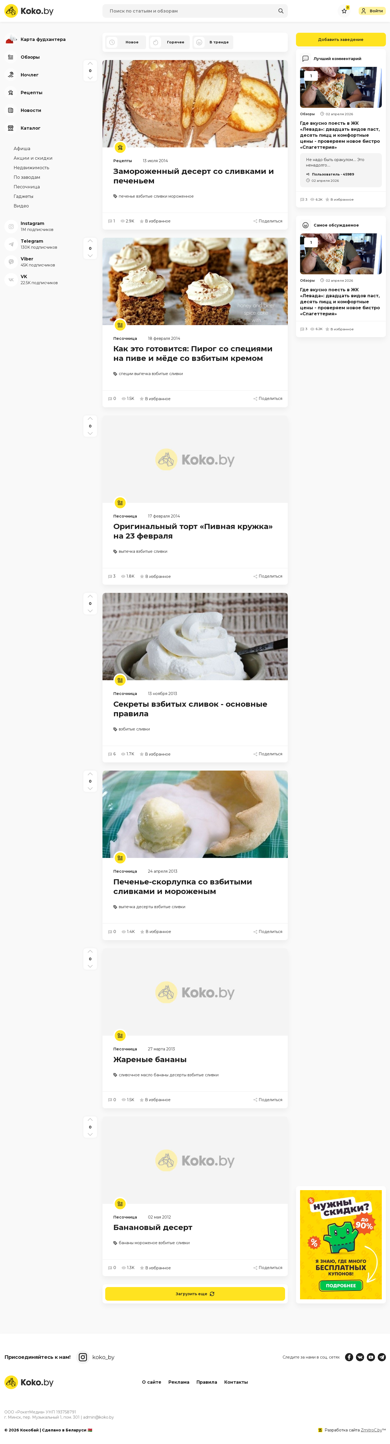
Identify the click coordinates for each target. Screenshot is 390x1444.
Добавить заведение (330, 39)
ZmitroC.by (371, 1430)
